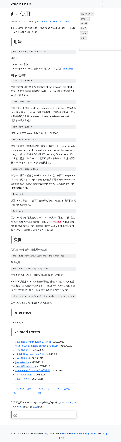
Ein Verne (42, 21)
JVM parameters (23, 374)
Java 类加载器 (22, 358)
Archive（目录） (44, 390)
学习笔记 (87, 13)
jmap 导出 (68, 68)
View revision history (59, 21)
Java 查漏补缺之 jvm (26, 366)
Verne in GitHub (21, 4)
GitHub (65, 433)
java (85, 18)
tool (83, 37)
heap (84, 32)
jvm (84, 23)
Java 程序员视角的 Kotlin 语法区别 (33, 342)
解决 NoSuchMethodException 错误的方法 (36, 346)
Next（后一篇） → (65, 390)
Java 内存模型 (22, 379)
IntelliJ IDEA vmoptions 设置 (29, 354)
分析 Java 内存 (23, 350)
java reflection (22, 362)
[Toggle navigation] (106, 4)
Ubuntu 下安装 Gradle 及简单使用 (32, 370)
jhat (83, 28)
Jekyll (46, 433)
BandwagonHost (87, 433)
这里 (35, 406)
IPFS (73, 433)
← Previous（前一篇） (22, 390)
